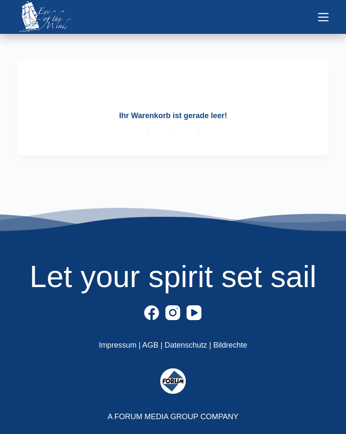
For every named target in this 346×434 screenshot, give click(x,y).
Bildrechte (230, 345)
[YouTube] (194, 312)
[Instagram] (172, 312)
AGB (151, 345)
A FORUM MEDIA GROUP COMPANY (173, 416)
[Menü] (323, 17)
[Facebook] (151, 312)
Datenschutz (187, 345)
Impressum (119, 345)
